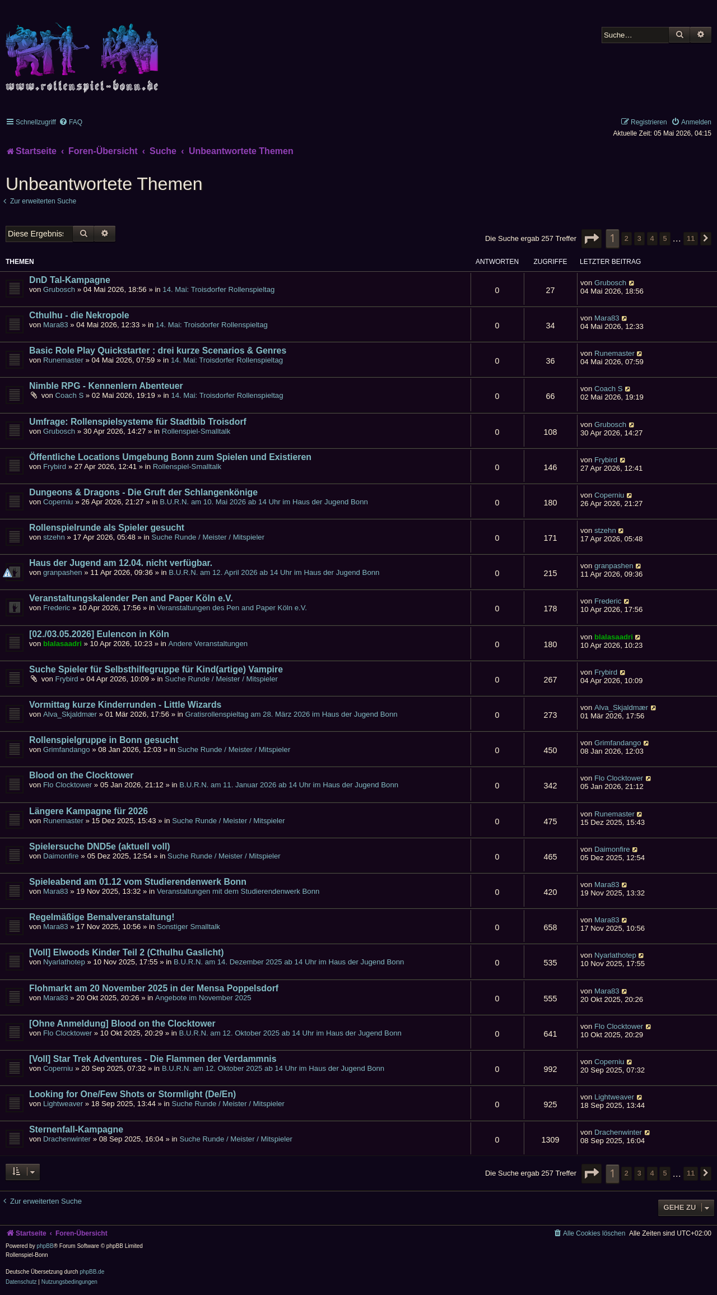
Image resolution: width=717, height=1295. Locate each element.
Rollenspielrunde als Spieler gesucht (106, 527)
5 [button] (665, 238)
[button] (591, 238)
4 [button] (652, 238)
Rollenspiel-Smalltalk (196, 431)
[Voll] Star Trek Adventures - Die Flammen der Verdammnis (153, 1059)
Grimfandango (66, 749)
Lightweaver (63, 1103)
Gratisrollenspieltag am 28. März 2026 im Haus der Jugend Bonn (291, 714)
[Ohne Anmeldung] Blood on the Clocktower (122, 1023)
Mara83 (55, 325)
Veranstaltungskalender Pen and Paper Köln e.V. (131, 598)
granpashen (62, 572)
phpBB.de (92, 1272)
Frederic (56, 608)
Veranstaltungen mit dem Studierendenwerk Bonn (238, 891)
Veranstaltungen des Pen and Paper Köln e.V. (232, 608)
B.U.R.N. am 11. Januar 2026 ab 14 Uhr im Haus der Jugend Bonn (288, 785)
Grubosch (59, 289)
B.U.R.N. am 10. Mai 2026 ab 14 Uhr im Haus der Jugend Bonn (264, 502)
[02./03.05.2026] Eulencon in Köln (99, 634)
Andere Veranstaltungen (208, 643)
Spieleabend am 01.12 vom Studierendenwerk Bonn (137, 881)
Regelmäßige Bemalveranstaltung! (101, 917)
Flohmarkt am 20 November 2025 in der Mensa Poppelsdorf (153, 988)
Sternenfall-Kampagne (76, 1129)
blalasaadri (62, 643)
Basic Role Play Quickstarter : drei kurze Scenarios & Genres (157, 350)
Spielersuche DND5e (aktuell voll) (99, 846)
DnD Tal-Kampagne (69, 280)
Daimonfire (61, 856)
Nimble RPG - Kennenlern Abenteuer (106, 386)
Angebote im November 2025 (203, 998)
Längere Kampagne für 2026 (88, 811)
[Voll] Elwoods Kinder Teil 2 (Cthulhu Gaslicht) (126, 952)
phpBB (45, 1246)
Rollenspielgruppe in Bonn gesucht (103, 740)
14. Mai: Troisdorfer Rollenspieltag (218, 289)
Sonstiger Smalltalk (188, 926)
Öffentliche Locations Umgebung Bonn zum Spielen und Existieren (170, 457)
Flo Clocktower (67, 785)
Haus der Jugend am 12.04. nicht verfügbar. (120, 563)
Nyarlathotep (64, 962)
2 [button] (626, 238)
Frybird (54, 466)
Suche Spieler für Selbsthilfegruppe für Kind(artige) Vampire (156, 669)
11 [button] (691, 238)
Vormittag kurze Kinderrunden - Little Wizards (125, 704)
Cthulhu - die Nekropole (79, 315)
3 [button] (639, 238)
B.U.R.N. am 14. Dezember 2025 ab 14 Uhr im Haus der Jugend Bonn (289, 962)
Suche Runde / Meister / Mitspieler (208, 537)
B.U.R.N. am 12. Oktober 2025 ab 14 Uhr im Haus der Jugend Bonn (290, 1033)
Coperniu (58, 502)
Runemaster (63, 360)
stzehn (54, 537)
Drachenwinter (67, 1139)
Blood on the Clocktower (81, 775)
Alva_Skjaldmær (70, 714)
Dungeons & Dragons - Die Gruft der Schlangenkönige (143, 492)
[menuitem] (70, 122)
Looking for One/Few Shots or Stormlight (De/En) (132, 1094)
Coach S (69, 395)
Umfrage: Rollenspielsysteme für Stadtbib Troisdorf (137, 421)
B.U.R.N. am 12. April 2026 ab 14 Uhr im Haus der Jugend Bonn (274, 572)
